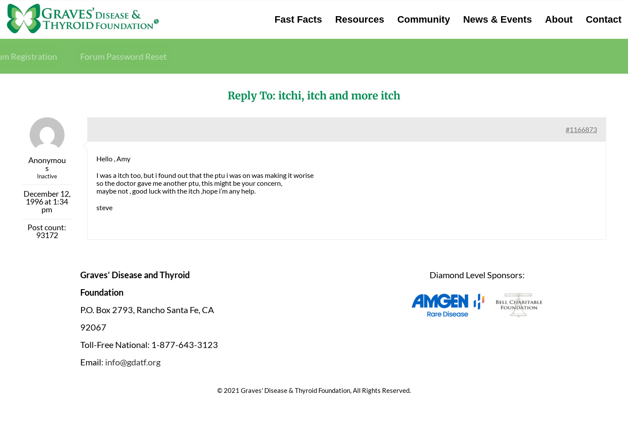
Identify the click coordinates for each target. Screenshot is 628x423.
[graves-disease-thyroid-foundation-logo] (83, 6)
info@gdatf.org (132, 362)
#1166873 (581, 129)
